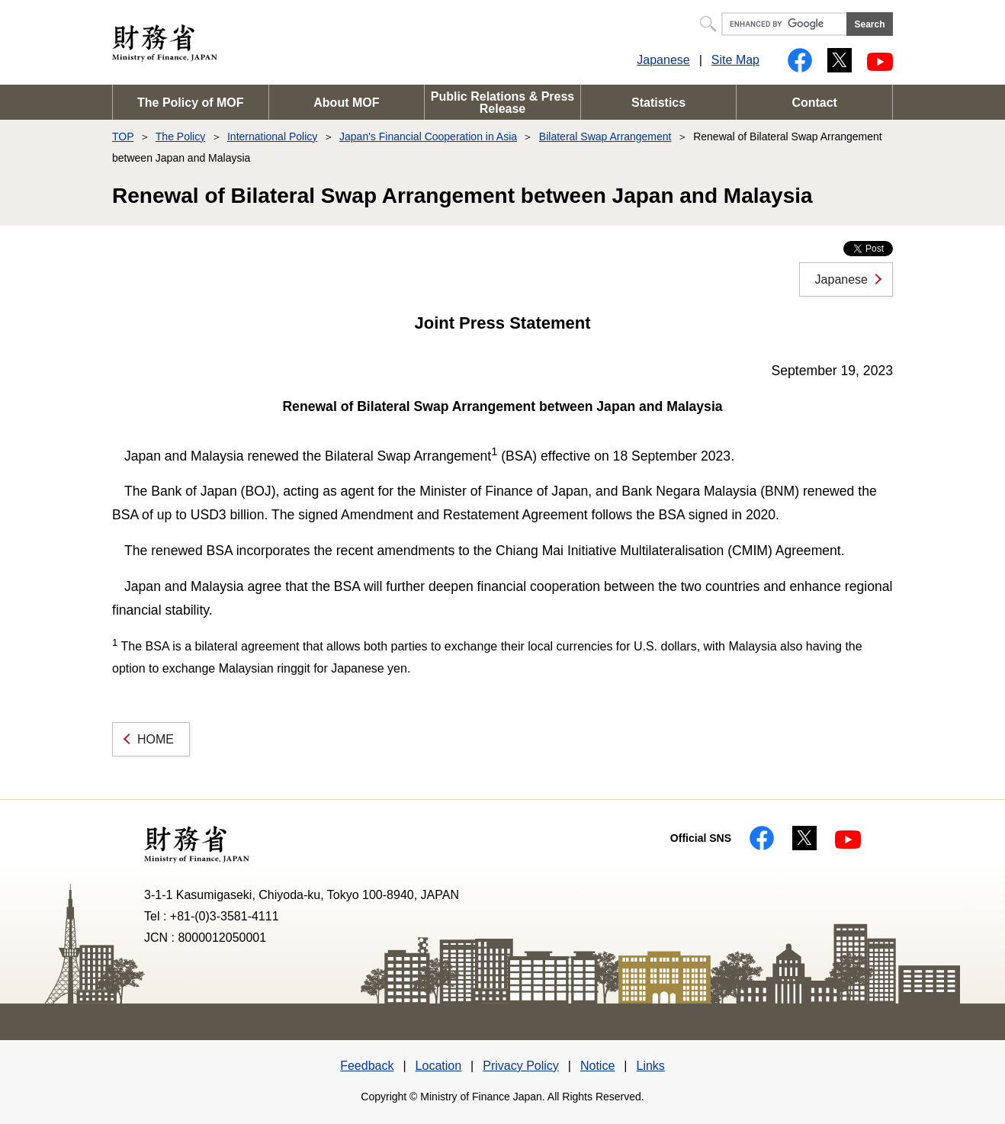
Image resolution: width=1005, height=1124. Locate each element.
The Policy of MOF (190, 102)
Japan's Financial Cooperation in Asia (428, 136)
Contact (814, 102)
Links (650, 1065)
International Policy (272, 136)
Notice (597, 1065)
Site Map (735, 59)
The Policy (180, 136)
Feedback (366, 1065)
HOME (155, 739)
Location (439, 1065)
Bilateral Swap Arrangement (605, 136)
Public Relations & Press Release (503, 102)
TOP (122, 136)
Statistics (658, 102)
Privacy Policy (521, 1065)
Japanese (663, 59)
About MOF (346, 102)
